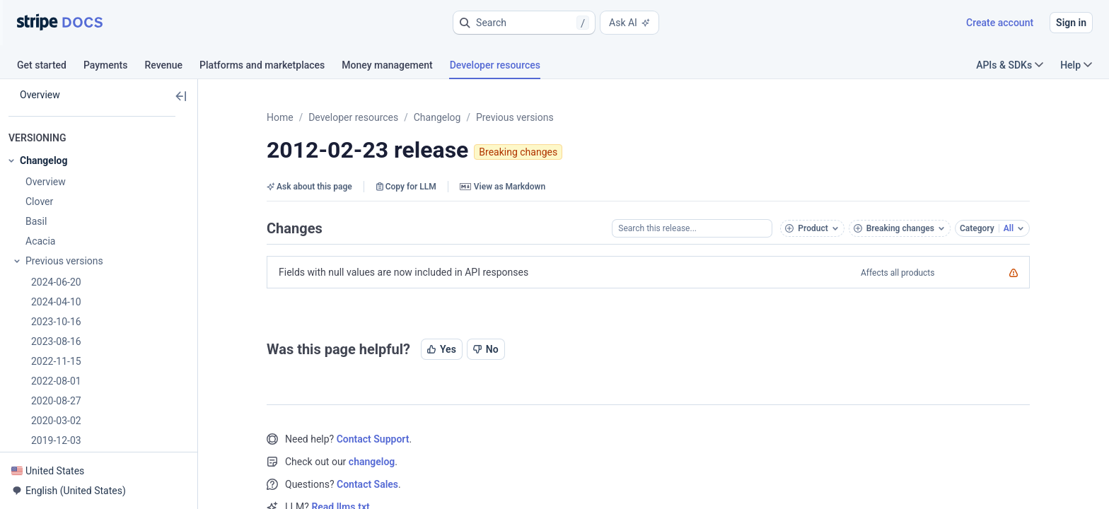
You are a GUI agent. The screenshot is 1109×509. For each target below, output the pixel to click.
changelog (372, 461)
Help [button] (1076, 65)
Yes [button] (441, 349)
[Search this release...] (692, 228)
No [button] (486, 349)
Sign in (1071, 22)
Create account (999, 22)
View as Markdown (502, 186)
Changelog (437, 117)
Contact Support (373, 439)
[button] (524, 22)
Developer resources (353, 117)
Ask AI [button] (629, 22)
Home (280, 117)
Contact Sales (367, 484)
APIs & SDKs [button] (1009, 65)
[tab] (50, 67)
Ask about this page (309, 187)
